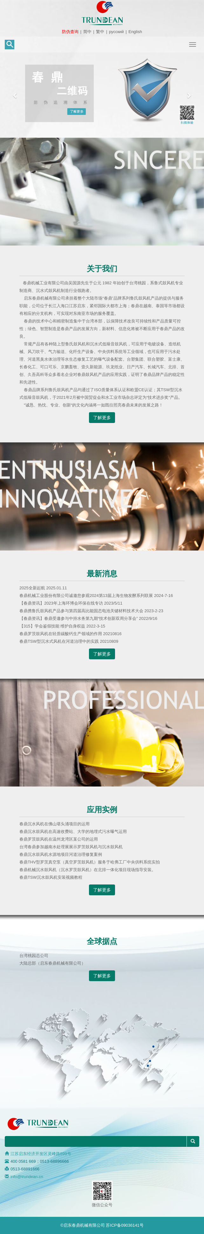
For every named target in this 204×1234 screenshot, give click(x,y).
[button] (15, 95)
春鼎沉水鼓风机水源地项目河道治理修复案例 (60, 854)
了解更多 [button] (102, 417)
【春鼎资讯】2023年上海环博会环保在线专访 (61, 603)
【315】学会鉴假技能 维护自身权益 (52, 626)
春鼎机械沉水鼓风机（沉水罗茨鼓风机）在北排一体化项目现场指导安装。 (87, 869)
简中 (87, 31)
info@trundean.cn (26, 1176)
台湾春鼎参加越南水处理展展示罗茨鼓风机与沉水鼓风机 (71, 846)
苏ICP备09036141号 (125, 1225)
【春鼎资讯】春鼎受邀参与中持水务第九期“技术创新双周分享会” (79, 618)
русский (116, 31)
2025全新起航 (32, 588)
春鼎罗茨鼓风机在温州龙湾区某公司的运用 (58, 839)
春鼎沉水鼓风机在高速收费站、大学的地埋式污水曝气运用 (73, 831)
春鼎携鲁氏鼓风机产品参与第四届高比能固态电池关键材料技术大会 (82, 610)
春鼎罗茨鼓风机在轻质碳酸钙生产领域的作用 (61, 633)
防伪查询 (70, 31)
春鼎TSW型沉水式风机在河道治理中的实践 (59, 641)
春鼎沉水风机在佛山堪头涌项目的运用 (54, 824)
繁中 (100, 31)
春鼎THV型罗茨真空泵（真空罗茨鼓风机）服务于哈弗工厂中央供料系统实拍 (89, 862)
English (135, 31)
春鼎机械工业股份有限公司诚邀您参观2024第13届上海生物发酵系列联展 (86, 595)
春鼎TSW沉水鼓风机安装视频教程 (50, 877)
